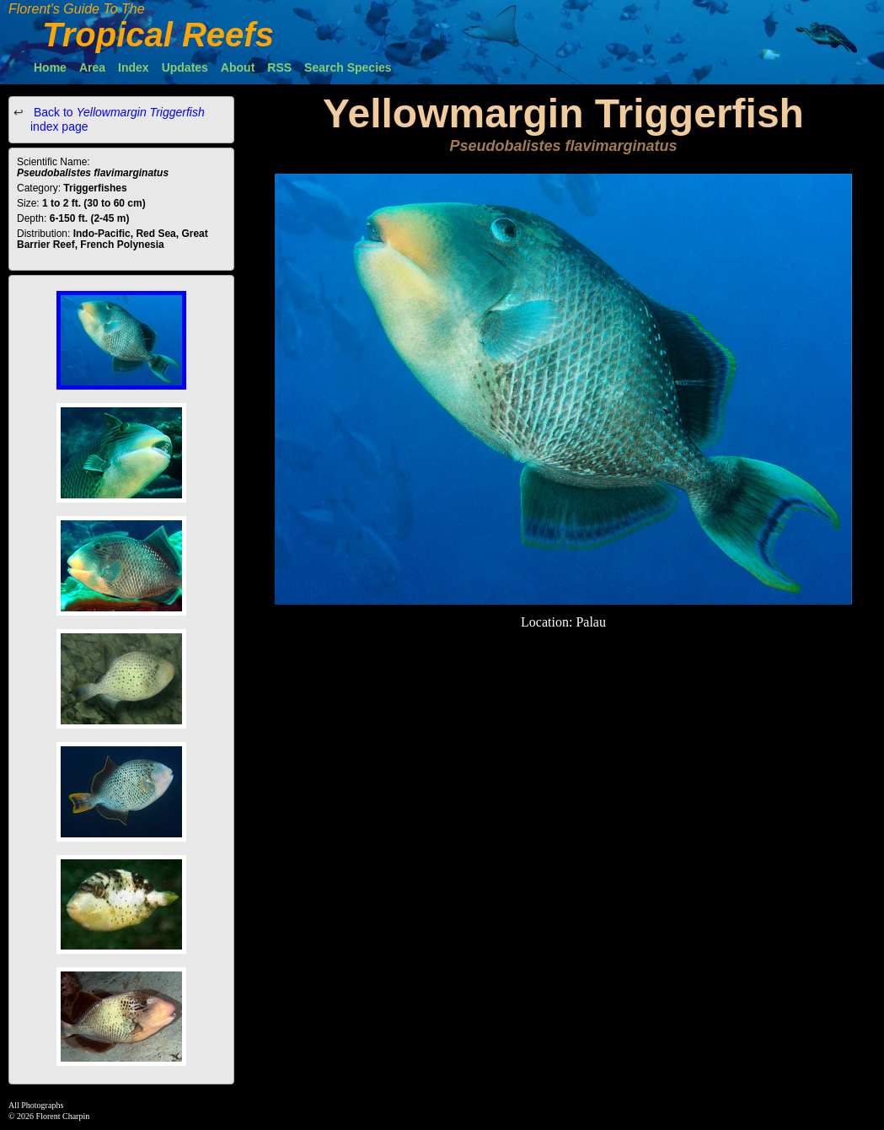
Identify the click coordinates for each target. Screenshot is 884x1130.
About (237, 67)
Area (92, 67)
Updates (185, 67)
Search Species (348, 67)
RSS (279, 67)
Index (133, 67)
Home (50, 67)
